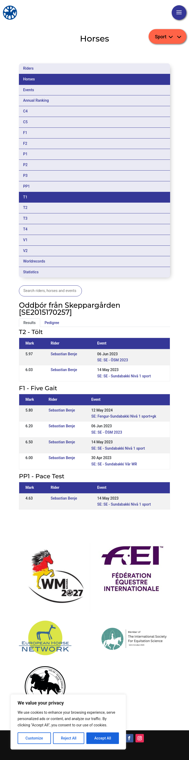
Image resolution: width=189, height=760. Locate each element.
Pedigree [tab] (52, 323)
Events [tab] (28, 90)
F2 (25, 143)
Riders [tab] (28, 68)
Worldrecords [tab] (34, 261)
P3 (25, 175)
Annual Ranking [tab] (36, 100)
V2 (25, 251)
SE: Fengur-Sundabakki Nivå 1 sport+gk (123, 416)
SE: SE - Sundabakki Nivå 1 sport (124, 376)
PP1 (26, 186)
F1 (25, 133)
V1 (25, 240)
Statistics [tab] (31, 272)
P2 (25, 165)
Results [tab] (29, 323)
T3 (25, 218)
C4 (25, 111)
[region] (68, 721)
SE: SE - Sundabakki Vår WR (114, 464)
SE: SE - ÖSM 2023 (112, 360)
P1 (25, 154)
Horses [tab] (29, 79)
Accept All (102, 738)
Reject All (68, 738)
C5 (25, 122)
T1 (25, 197)
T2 (25, 208)
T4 (25, 229)
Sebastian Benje (64, 354)
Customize (34, 738)
